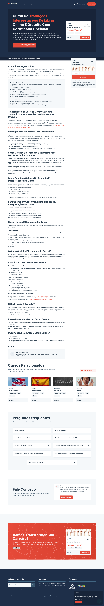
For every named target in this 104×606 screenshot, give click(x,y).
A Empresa (20, 595)
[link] (12, 4)
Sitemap (58, 596)
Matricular (83, 77)
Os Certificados (34, 595)
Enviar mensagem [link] (66, 497)
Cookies (78, 593)
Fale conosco (50, 4)
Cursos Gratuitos (41, 4)
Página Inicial (11, 58)
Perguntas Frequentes (54, 595)
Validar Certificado (65, 595)
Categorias (31, 4)
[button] (33, 585)
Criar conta (91, 4)
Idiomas (74, 60)
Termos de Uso (22, 338)
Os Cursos (26, 595)
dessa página (61, 585)
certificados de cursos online (41, 296)
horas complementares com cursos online (40, 299)
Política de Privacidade (49, 596)
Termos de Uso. (78, 599)
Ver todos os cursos (88, 370)
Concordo (78, 602)
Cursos (18, 58)
